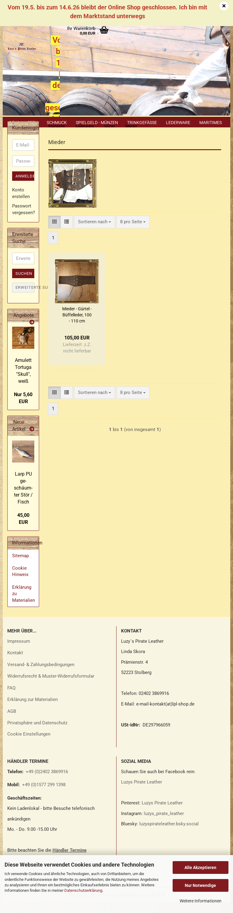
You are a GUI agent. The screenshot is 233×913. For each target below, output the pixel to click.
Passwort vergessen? (23, 220)
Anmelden (24, 186)
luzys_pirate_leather (164, 824)
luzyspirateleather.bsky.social (169, 834)
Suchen (23, 284)
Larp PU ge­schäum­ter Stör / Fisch (23, 498)
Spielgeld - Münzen (97, 122)
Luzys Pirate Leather (141, 792)
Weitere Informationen (200, 900)
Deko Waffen (23, 122)
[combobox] (94, 232)
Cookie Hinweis (20, 582)
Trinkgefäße (142, 122)
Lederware (178, 122)
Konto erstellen (21, 204)
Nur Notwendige (200, 885)
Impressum (18, 652)
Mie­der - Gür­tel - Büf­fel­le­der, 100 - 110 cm (77, 325)
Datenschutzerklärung (83, 890)
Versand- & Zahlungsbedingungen (40, 675)
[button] (54, 232)
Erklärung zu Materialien (23, 604)
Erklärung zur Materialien (32, 710)
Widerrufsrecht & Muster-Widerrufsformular (50, 686)
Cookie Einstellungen (28, 744)
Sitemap (20, 566)
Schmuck (57, 122)
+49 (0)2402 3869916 (47, 782)
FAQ (11, 698)
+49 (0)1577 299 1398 (43, 795)
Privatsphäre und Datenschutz (37, 733)
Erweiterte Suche (24, 298)
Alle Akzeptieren (200, 867)
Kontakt (15, 663)
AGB (11, 722)
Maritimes (210, 122)
